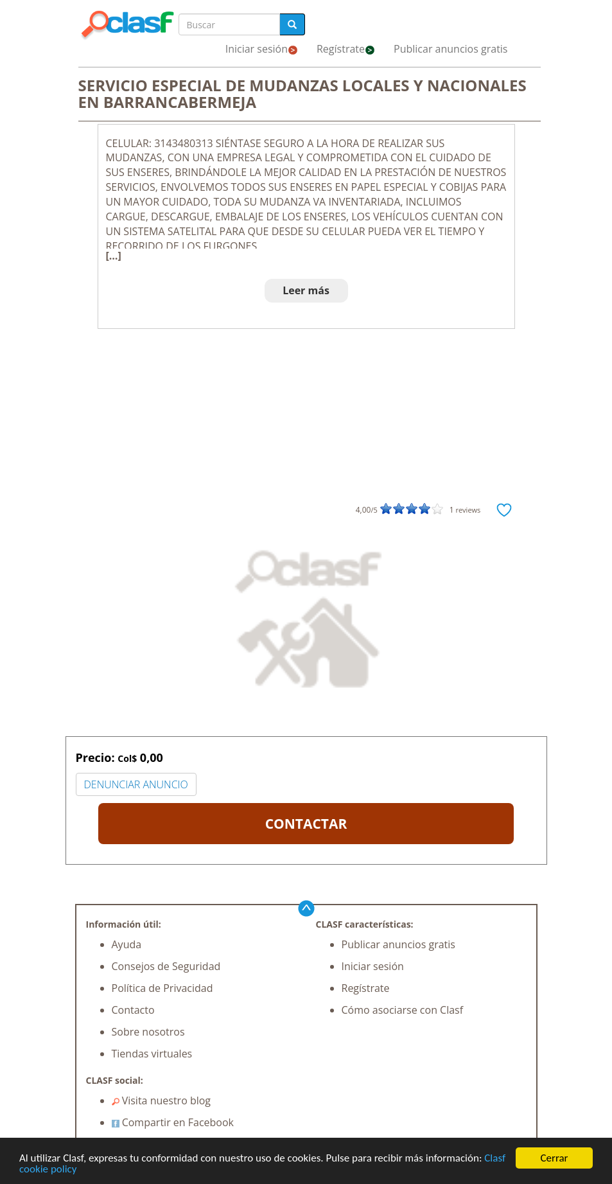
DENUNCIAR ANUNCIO (136, 784)
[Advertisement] (306, 425)
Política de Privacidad (162, 988)
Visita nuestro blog (161, 1100)
